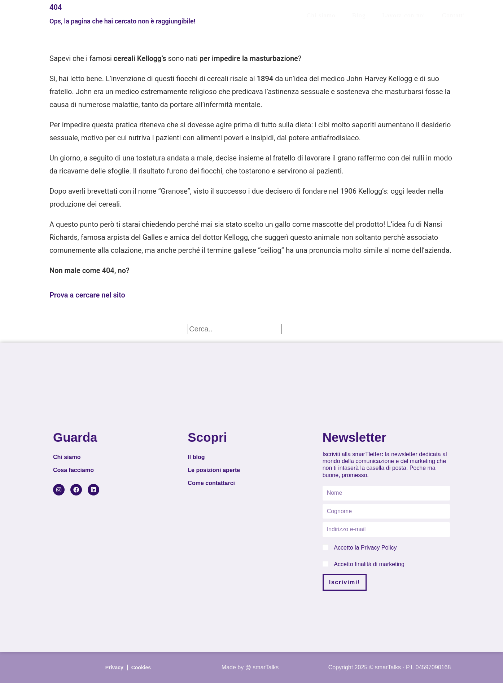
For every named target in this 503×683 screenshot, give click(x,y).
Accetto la (365, 548)
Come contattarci (211, 483)
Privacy (114, 667)
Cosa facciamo (73, 470)
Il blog (196, 457)
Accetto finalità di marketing (369, 564)
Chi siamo (66, 457)
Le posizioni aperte (214, 470)
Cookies (141, 667)
